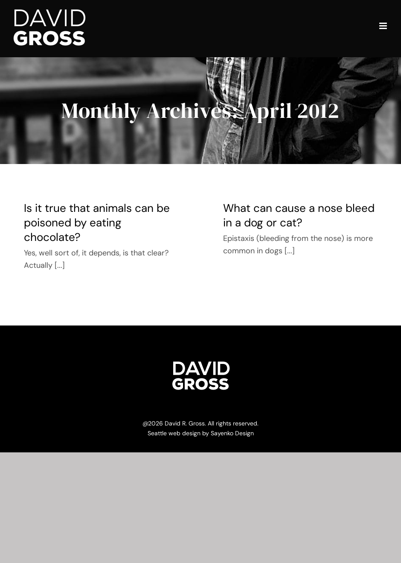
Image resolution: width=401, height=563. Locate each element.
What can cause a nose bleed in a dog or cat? (299, 215)
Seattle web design (174, 433)
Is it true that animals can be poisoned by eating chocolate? (97, 222)
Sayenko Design (232, 433)
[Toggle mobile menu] (383, 25)
